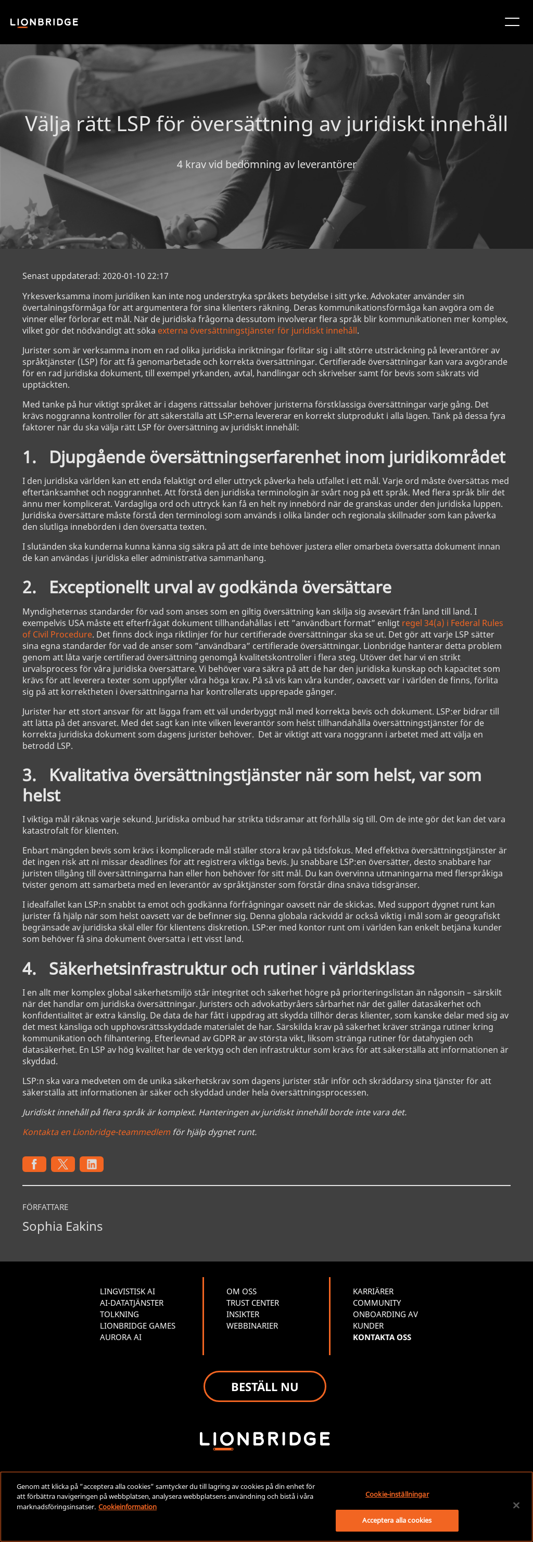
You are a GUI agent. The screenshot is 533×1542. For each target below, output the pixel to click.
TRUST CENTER (252, 1302)
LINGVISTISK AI (127, 1291)
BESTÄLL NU (265, 1386)
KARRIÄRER (373, 1291)
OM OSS (241, 1291)
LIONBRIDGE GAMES (137, 1325)
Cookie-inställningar (397, 1494)
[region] (266, 1506)
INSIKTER (242, 1314)
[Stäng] (516, 1505)
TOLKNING (119, 1314)
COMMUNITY (377, 1302)
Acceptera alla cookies (397, 1520)
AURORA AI (121, 1337)
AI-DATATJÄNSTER (131, 1302)
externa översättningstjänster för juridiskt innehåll (257, 330)
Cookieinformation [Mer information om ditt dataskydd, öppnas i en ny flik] (127, 1506)
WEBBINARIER (252, 1325)
